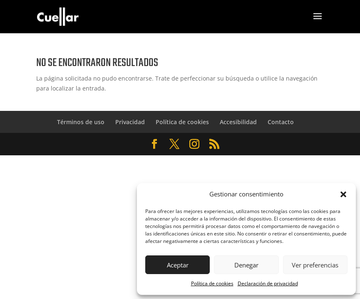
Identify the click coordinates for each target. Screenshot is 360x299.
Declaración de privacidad (268, 283)
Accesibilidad (238, 122)
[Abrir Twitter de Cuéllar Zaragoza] (174, 144)
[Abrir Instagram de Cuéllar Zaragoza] (194, 144)
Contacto (281, 122)
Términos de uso (80, 122)
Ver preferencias (315, 265)
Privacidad (130, 122)
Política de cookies (212, 283)
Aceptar (178, 265)
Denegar (246, 265)
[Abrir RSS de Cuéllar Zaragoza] (214, 144)
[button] (343, 194)
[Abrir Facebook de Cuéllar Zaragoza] (154, 144)
